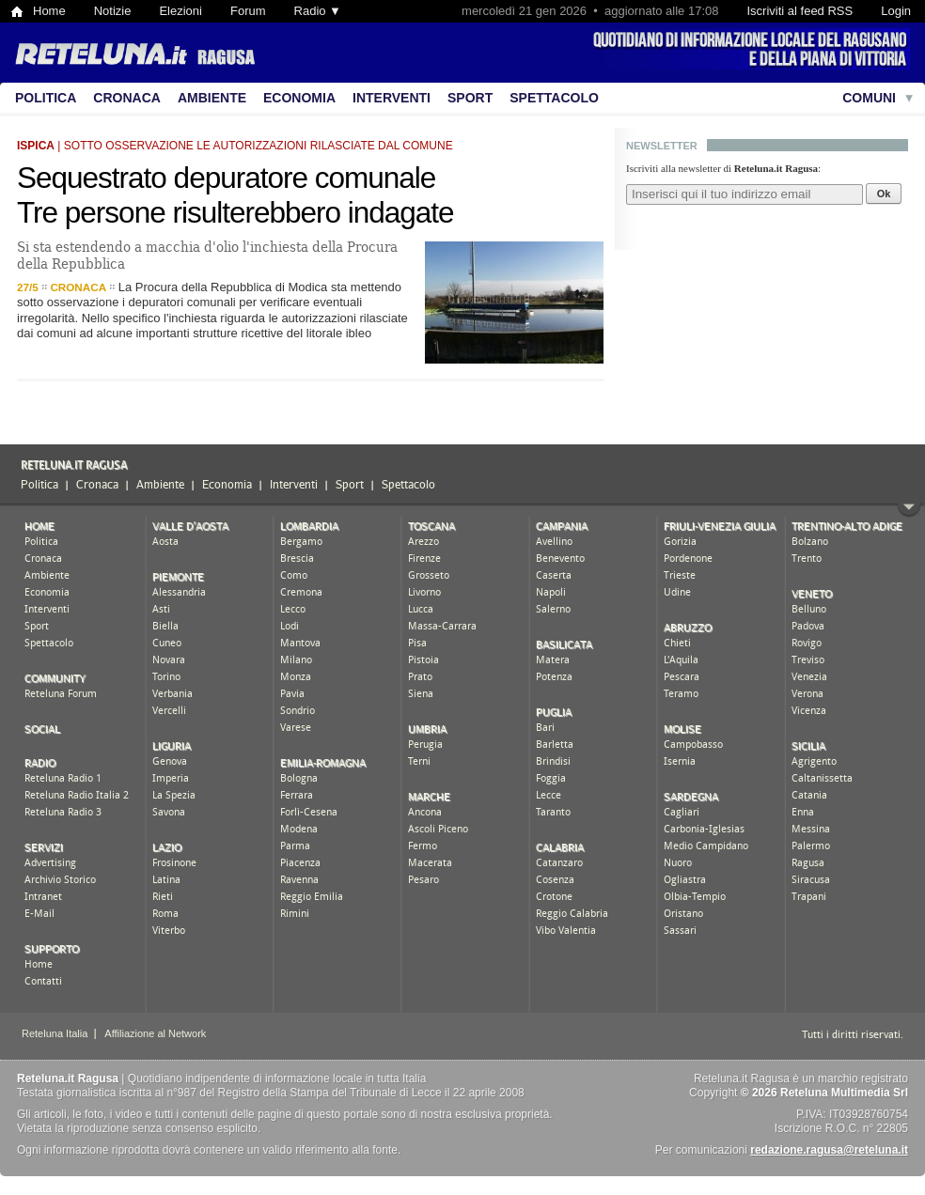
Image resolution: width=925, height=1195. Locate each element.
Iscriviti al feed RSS (799, 11)
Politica (45, 97)
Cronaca (127, 97)
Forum (248, 11)
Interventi (392, 97)
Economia (299, 97)
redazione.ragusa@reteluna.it (829, 1149)
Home (49, 11)
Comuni (869, 97)
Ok (884, 193)
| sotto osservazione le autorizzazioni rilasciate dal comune (235, 145)
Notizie (113, 11)
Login (896, 11)
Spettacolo (554, 97)
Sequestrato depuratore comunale (226, 177)
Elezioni (180, 11)
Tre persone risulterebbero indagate (235, 212)
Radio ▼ (317, 11)
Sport (470, 97)
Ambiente (212, 97)
